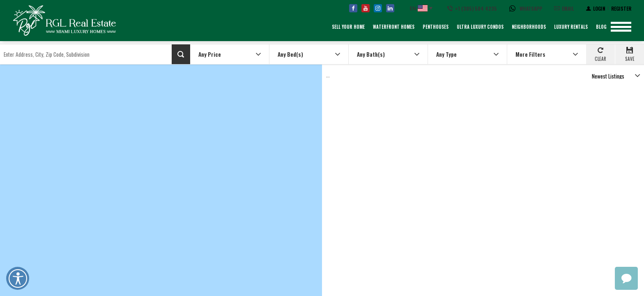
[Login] (595, 8)
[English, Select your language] (420, 8)
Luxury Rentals (571, 26)
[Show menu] (621, 26)
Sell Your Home (348, 26)
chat (626, 278)
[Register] (621, 8)
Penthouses (435, 26)
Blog (601, 26)
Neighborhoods (529, 26)
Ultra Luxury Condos (480, 26)
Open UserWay (17, 278)
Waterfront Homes (393, 26)
